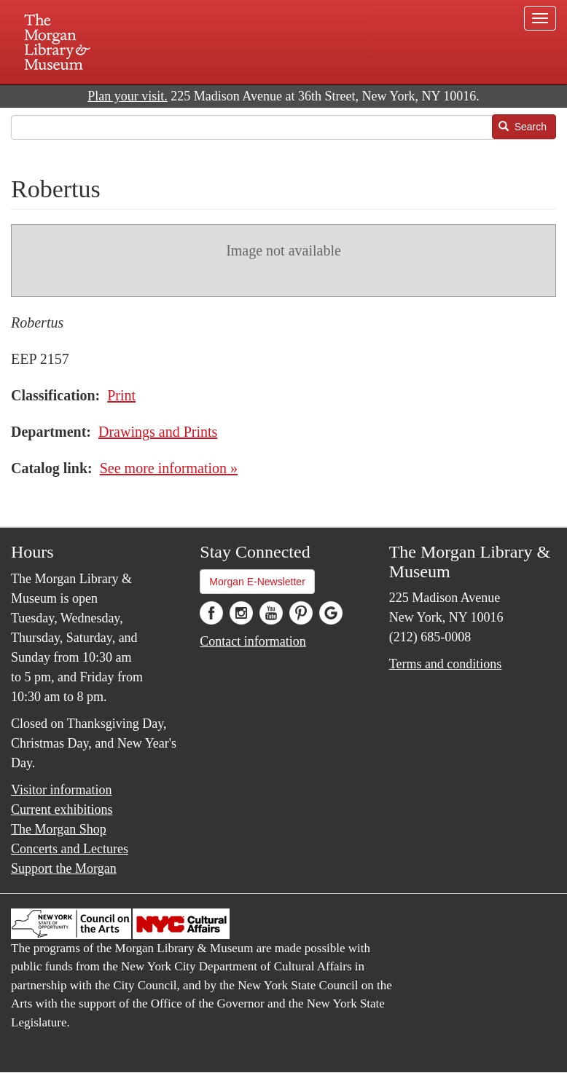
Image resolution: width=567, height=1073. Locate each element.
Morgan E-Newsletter (257, 581)
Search (522, 126)
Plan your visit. (127, 96)
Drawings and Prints (157, 432)
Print (121, 395)
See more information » (169, 468)
